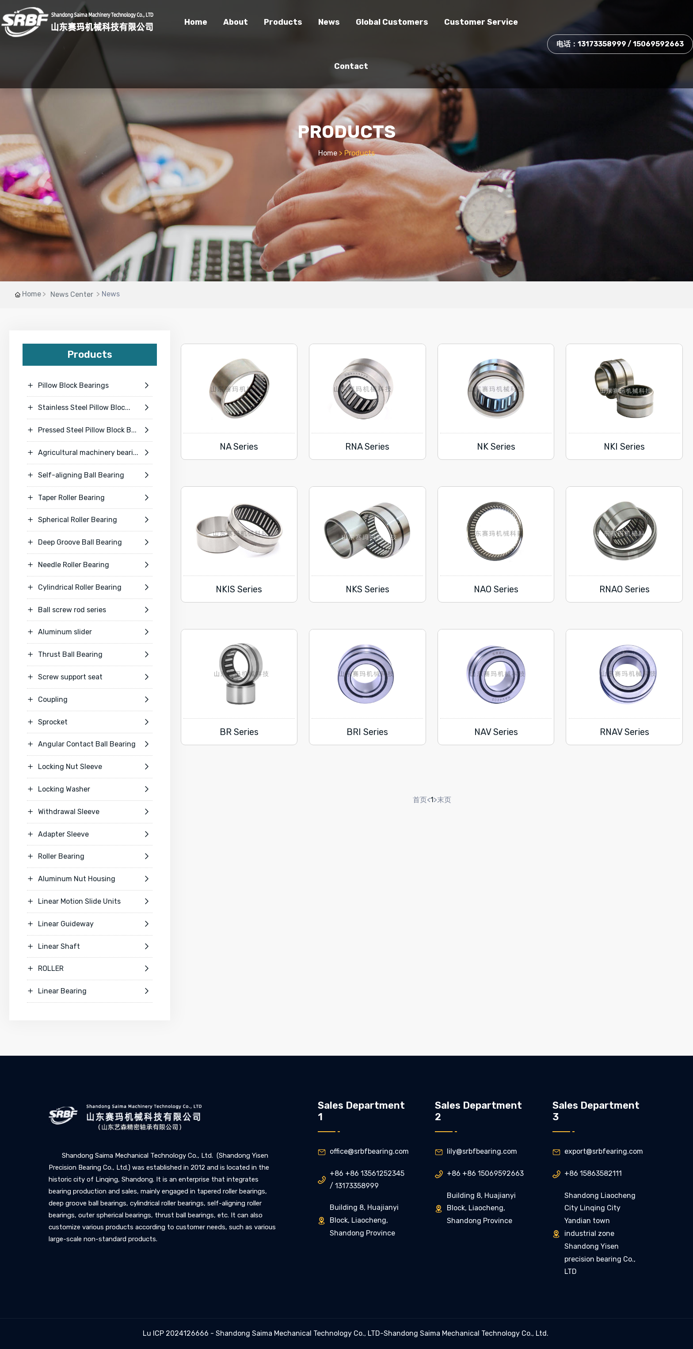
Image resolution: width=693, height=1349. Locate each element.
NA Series (239, 446)
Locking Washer (89, 789)
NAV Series (496, 732)
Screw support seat (89, 677)
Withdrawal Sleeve (89, 811)
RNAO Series (624, 589)
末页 (444, 800)
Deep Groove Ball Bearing (89, 542)
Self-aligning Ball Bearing (89, 475)
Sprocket (89, 722)
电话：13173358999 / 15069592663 (620, 44)
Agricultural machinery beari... (89, 452)
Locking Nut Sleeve (89, 766)
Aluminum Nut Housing (89, 879)
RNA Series (367, 446)
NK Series (496, 446)
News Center (71, 294)
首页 (420, 800)
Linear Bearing (89, 991)
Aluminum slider (89, 632)
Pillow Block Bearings (89, 385)
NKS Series (367, 589)
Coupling (89, 699)
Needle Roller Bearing (89, 565)
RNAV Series (624, 732)
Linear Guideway (89, 924)
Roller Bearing (89, 856)
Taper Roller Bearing (89, 497)
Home (327, 153)
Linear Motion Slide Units (89, 901)
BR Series (239, 732)
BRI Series (367, 732)
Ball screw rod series (89, 610)
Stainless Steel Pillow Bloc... (89, 407)
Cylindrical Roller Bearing (89, 587)
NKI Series (624, 446)
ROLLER (89, 968)
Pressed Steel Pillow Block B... (89, 430)
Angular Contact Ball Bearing (89, 744)
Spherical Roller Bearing (89, 520)
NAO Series (496, 589)
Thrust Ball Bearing (89, 654)
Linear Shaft (89, 946)
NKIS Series (239, 589)
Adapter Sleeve (89, 834)
